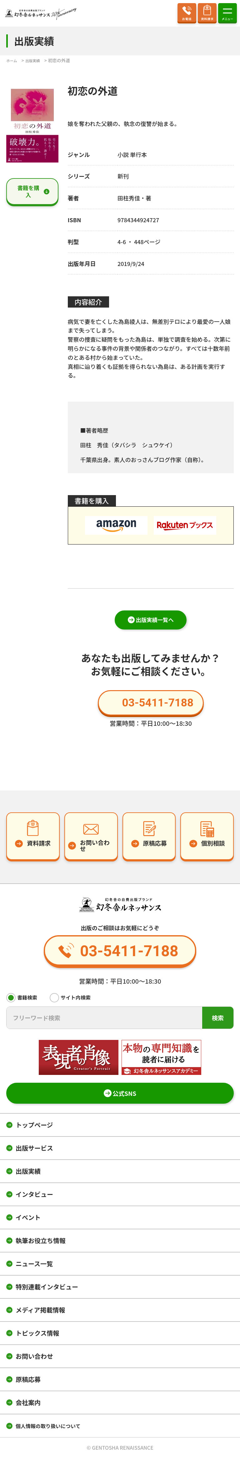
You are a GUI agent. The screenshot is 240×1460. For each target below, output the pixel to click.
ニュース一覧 (34, 1265)
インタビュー (34, 1196)
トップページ (34, 1126)
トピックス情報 (37, 1335)
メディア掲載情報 (40, 1312)
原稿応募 (28, 1381)
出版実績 (28, 1173)
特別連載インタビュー (47, 1288)
